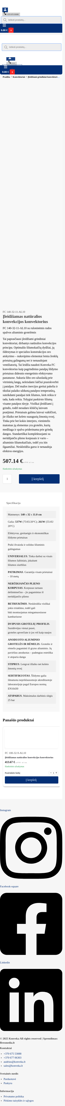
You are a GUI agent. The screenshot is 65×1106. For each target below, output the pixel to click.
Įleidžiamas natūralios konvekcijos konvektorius (29, 757)
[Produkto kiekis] (7, 479)
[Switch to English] (19, 6)
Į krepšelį (38, 479)
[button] (16, 30)
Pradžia (6, 77)
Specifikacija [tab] (13, 503)
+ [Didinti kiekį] (56, 772)
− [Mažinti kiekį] (51, 772)
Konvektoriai (19, 77)
